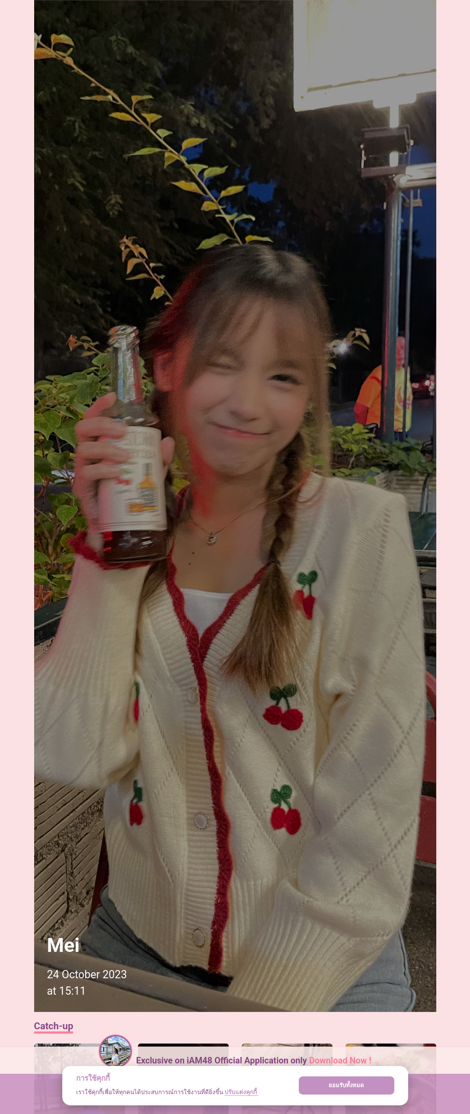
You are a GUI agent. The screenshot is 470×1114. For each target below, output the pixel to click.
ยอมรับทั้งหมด (346, 1085)
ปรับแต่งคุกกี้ (241, 1091)
